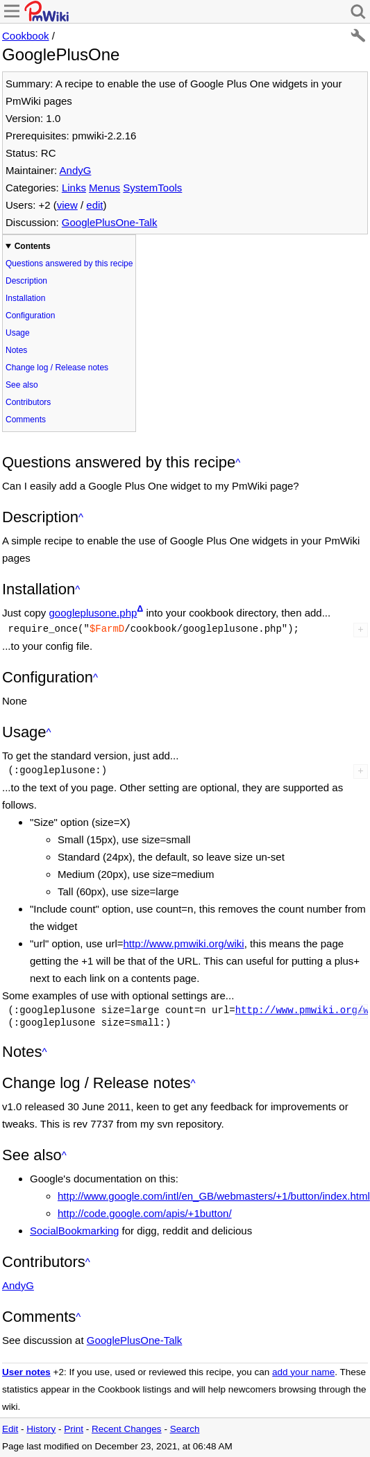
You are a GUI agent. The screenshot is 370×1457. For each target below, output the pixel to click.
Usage (18, 333)
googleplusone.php (93, 613)
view (67, 205)
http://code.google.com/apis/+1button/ (145, 1213)
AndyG (76, 170)
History (41, 1429)
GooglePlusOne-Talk (110, 222)
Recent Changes (127, 1429)
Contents (33, 246)
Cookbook (25, 36)
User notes (26, 1372)
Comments (26, 419)
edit (94, 205)
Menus (104, 187)
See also (22, 385)
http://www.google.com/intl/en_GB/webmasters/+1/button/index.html (214, 1196)
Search (185, 1429)
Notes (16, 350)
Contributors (28, 402)
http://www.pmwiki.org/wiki (183, 943)
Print (73, 1429)
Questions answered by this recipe (69, 263)
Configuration (30, 315)
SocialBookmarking (74, 1230)
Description (26, 281)
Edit (10, 1429)
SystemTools (152, 187)
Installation (25, 298)
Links (74, 187)
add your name (303, 1372)
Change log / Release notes (57, 367)
